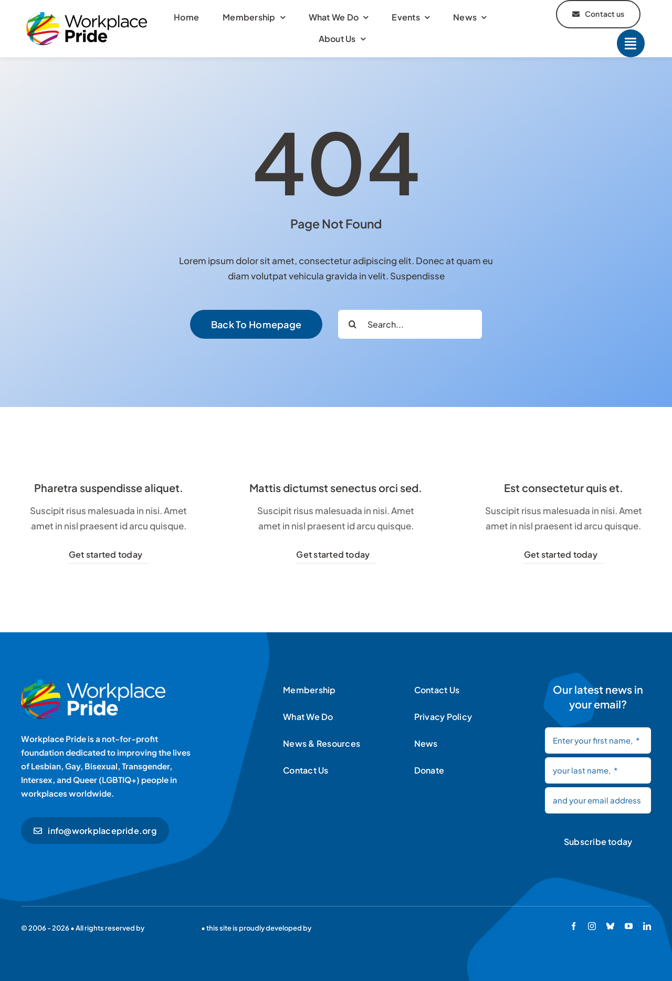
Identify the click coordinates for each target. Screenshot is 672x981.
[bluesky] (610, 926)
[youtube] (629, 926)
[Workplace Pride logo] (86, 16)
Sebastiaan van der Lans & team (364, 928)
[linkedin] (647, 926)
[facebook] (574, 926)
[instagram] (592, 926)
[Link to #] (631, 43)
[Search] (352, 324)
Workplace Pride (172, 928)
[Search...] (410, 324)
